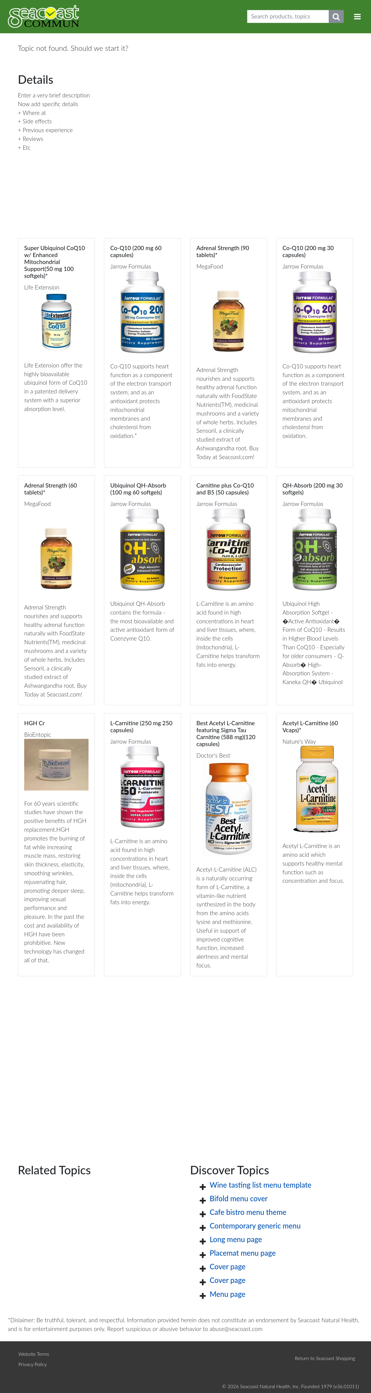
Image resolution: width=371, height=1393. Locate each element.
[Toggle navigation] (357, 16)
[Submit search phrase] (336, 16)
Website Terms (33, 1354)
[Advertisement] (185, 1060)
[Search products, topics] (288, 16)
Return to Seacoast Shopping (325, 1358)
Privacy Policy (32, 1364)
